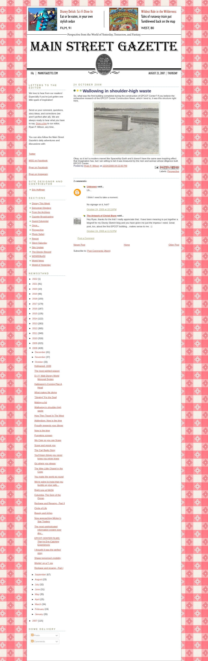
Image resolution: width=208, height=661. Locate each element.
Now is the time (42, 430)
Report (35, 238)
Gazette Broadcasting (42, 216)
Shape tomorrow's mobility (48, 558)
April (37, 599)
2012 (35, 328)
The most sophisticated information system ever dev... (48, 529)
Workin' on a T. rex (44, 563)
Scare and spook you (45, 445)
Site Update (38, 247)
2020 (35, 289)
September (41, 574)
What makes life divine (46, 392)
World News (38, 260)
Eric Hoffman (38, 189)
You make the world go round (49, 476)
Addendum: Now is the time (48, 420)
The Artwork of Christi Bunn (102, 215)
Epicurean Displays (41, 208)
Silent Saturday (39, 243)
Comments (38, 641)
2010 (35, 338)
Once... (35, 225)
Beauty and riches (43, 513)
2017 (35, 304)
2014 (35, 318)
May (37, 594)
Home (127, 245)
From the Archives (41, 212)
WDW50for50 (38, 256)
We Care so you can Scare (48, 440)
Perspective (173, 171)
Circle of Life (41, 508)
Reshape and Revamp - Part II (50, 503)
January (39, 614)
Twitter (32, 154)
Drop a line (41, 123)
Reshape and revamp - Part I (49, 568)
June (37, 589)
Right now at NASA (44, 490)
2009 (35, 343)
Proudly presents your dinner (49, 425)
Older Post (174, 245)
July (37, 584)
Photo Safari (38, 234)
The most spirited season (47, 371)
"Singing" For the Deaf (46, 397)
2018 (35, 298)
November (40, 357)
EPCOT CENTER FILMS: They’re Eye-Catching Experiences (47, 541)
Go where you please (45, 463)
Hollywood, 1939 (43, 366)
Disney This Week (41, 203)
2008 (35, 348)
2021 (35, 284)
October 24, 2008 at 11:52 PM (101, 231)
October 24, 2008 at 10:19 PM (101, 209)
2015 (35, 313)
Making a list (41, 402)
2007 (35, 620)
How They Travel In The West (49, 415)
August (38, 579)
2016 (35, 308)
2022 (35, 279)
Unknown (92, 186)
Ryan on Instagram (38, 174)
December (40, 352)
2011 (35, 333)
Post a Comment (86, 238)
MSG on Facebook (38, 160)
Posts (35, 635)
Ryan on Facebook (38, 167)
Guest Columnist (40, 221)
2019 (35, 294)
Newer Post (79, 245)
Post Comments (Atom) (99, 251)
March (38, 604)
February (39, 609)
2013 (35, 323)
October (39, 362)
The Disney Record (41, 252)
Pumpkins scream (43, 435)
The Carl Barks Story (45, 450)
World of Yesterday (41, 265)
